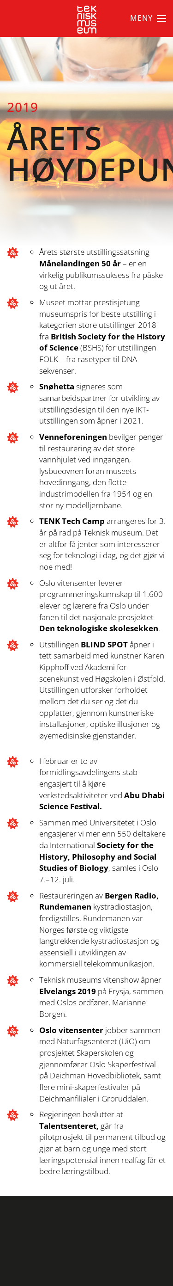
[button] (148, 18)
